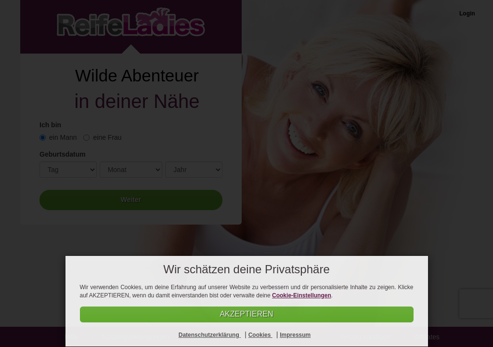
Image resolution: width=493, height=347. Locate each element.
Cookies (260, 335)
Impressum (295, 335)
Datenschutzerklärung (210, 335)
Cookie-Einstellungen (301, 295)
